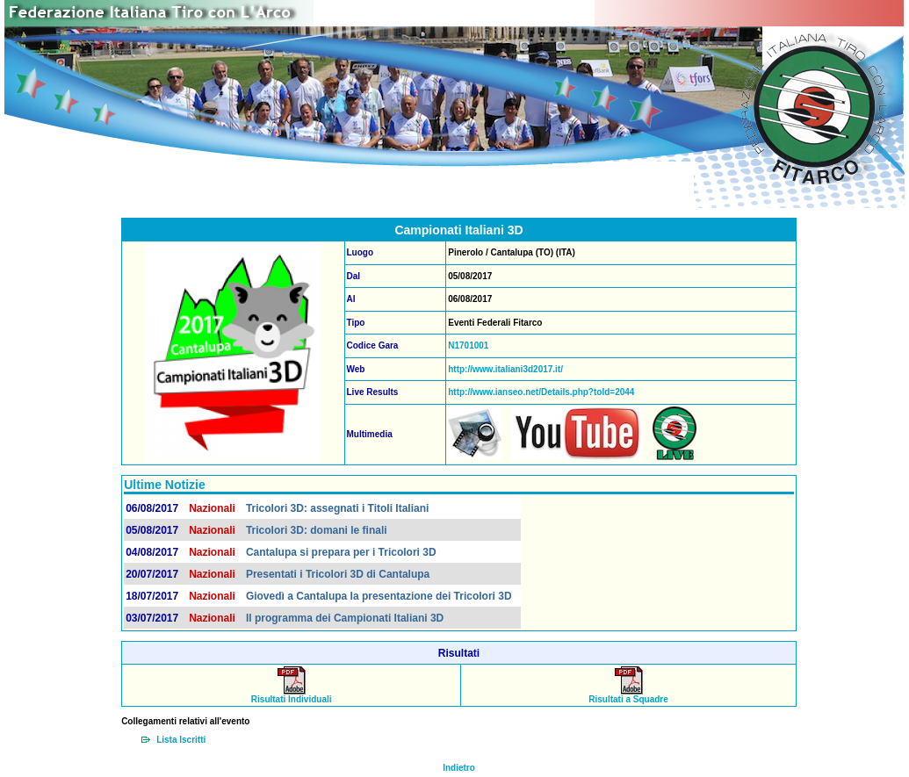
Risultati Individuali (291, 695)
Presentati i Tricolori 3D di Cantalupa (337, 574)
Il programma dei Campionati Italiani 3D (345, 618)
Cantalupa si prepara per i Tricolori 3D (341, 552)
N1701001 (468, 345)
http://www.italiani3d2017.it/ (505, 369)
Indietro (459, 768)
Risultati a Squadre (628, 695)
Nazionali (212, 508)
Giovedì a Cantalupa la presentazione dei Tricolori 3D (379, 596)
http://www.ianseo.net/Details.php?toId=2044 (541, 392)
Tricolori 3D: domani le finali (316, 530)
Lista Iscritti (181, 740)
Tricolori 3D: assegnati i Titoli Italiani (337, 508)
